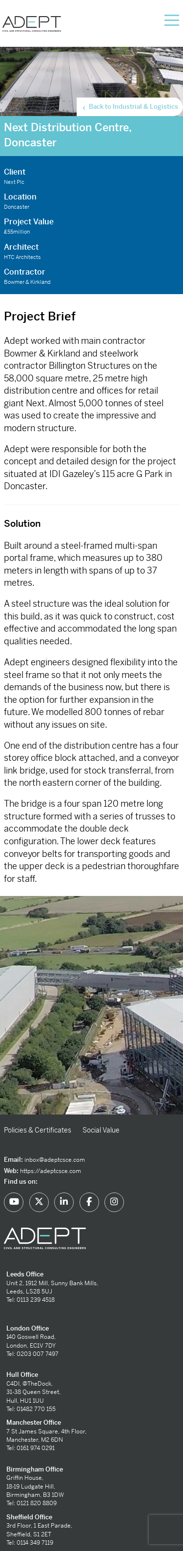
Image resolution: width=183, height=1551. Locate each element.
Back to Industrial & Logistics (129, 106)
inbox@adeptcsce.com (54, 1160)
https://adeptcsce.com (50, 1171)
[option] (91, 1005)
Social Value (101, 1130)
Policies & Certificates (37, 1130)
